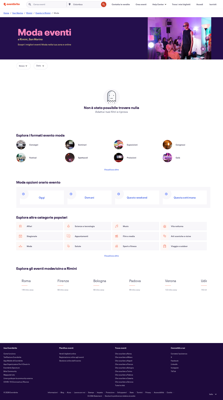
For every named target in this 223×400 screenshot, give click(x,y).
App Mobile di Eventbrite (13, 360)
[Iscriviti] (213, 4)
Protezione (110, 392)
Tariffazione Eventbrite (12, 357)
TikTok (173, 371)
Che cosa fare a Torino (123, 371)
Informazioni (53, 392)
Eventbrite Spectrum (12, 368)
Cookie (169, 392)
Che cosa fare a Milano (123, 357)
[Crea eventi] (141, 4)
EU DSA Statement (95, 396)
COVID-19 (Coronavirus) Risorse (16, 382)
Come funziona (9, 353)
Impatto (100, 392)
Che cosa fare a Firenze (124, 364)
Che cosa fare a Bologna (124, 368)
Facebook (174, 360)
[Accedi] (199, 4)
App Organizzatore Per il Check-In (17, 364)
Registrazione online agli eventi (71, 357)
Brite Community (10, 371)
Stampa (91, 392)
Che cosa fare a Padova (124, 375)
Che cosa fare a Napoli (123, 360)
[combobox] (86, 4)
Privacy (148, 392)
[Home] (12, 4)
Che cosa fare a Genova (124, 382)
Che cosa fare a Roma (123, 353)
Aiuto (69, 392)
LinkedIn (174, 364)
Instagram (175, 368)
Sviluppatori (122, 392)
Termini (140, 392)
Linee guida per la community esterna (18, 378)
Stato (132, 392)
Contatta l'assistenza (179, 353)
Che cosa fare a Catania (124, 378)
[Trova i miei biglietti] (181, 4)
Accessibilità (159, 392)
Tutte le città (120, 385)
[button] (159, 4)
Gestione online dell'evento (70, 360)
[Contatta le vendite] (120, 4)
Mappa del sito (9, 375)
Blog (62, 392)
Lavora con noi (79, 392)
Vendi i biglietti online (67, 353)
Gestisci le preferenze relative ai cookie (120, 396)
